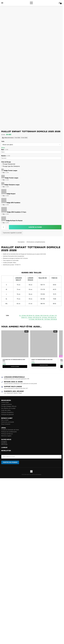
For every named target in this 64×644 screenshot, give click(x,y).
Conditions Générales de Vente (10, 429)
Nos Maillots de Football (8, 408)
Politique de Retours (7, 433)
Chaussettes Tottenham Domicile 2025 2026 (14, 360)
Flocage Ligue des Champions (11, 166)
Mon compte (4, 420)
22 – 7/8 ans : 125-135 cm (32, 317)
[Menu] (3, 3)
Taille (2, 141)
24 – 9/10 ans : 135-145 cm (47, 317)
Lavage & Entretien (6, 404)
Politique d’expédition (7, 412)
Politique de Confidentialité (9, 431)
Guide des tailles (6, 410)
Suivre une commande (7, 422)
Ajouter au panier (35, 227)
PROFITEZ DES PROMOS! (10, 462)
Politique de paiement (7, 414)
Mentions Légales (6, 435)
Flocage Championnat (8, 164)
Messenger (4, 444)
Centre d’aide (5, 402)
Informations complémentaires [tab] (36, 242)
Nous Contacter (5, 424)
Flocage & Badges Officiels (8, 406)
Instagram (4, 441)
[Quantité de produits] (3, 227)
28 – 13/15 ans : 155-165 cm (49, 319)
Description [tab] (21, 242)
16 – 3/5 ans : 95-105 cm (25, 315)
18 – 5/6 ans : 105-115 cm (39, 315)
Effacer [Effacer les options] (3, 147)
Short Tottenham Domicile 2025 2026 (41, 359)
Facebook (4, 443)
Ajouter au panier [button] (15, 366)
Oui (5, 172)
